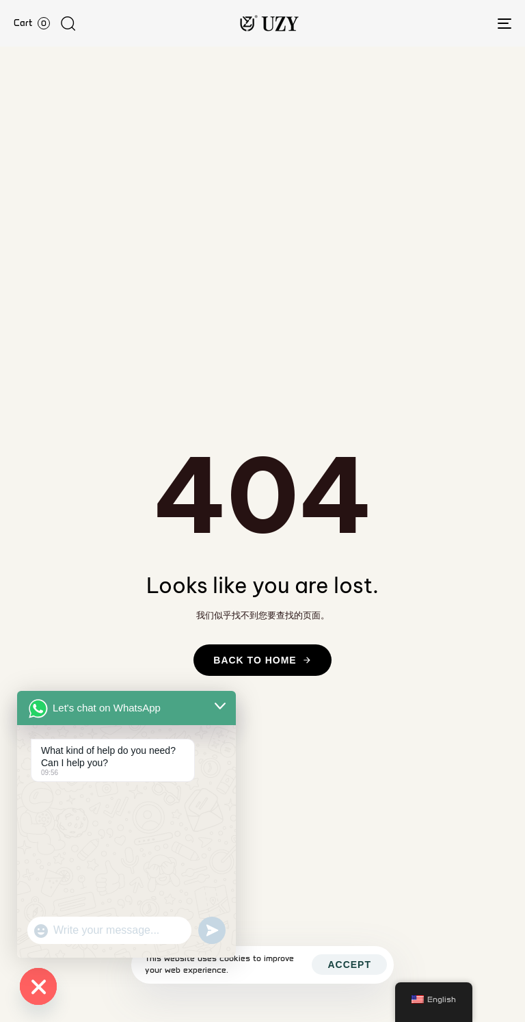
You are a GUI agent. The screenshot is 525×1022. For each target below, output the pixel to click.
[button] (67, 23)
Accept (349, 964)
